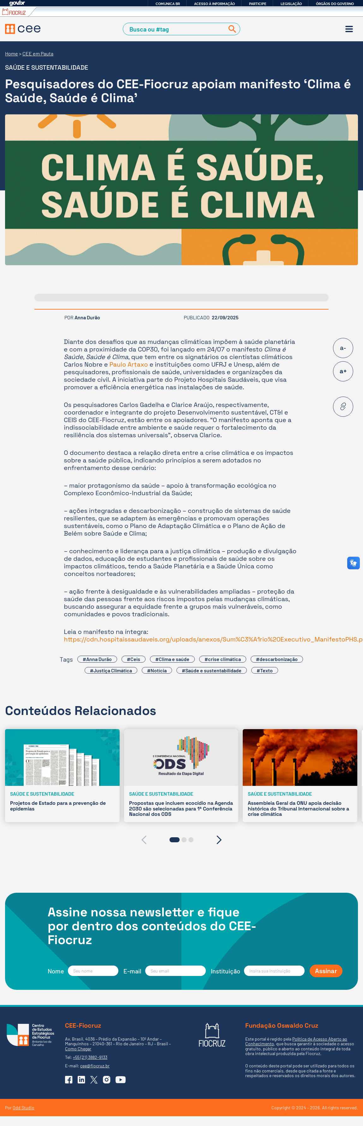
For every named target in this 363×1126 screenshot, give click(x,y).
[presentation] (143, 839)
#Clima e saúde (172, 659)
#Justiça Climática (111, 670)
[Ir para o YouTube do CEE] (121, 1079)
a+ (343, 371)
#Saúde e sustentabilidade (211, 670)
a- (343, 348)
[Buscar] (231, 29)
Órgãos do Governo (335, 4)
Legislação (291, 4)
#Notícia (157, 670)
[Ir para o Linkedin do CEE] (81, 1079)
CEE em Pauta (37, 53)
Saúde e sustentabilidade (46, 67)
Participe (257, 4)
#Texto (265, 670)
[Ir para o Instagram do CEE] (106, 1079)
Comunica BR (168, 4)
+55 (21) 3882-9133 (90, 1057)
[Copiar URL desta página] (343, 407)
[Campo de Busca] (175, 29)
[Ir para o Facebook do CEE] (69, 1079)
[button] (175, 839)
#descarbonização (277, 659)
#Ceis (133, 659)
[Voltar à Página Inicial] (22, 29)
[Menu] (349, 29)
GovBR (17, 3)
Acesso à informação (214, 4)
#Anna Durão (97, 659)
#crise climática (223, 659)
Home (11, 53)
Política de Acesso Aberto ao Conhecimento (296, 1041)
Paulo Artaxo (129, 364)
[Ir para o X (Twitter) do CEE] (94, 1080)
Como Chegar (78, 1048)
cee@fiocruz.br (95, 1065)
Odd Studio (23, 1107)
